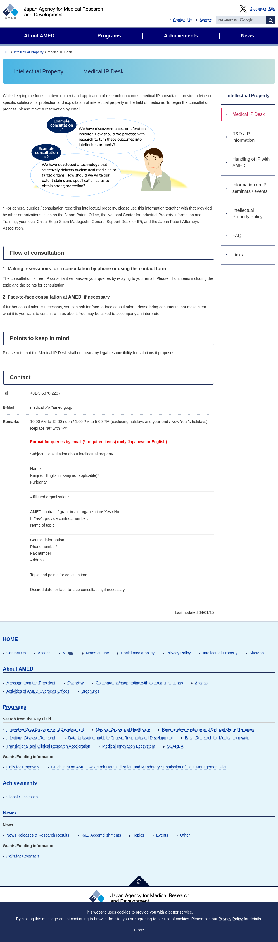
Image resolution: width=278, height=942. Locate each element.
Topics (138, 835)
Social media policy (138, 653)
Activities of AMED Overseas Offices (37, 691)
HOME (10, 639)
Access (205, 20)
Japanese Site (262, 8)
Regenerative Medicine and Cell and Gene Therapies (208, 729)
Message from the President (30, 683)
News (9, 813)
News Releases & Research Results (37, 835)
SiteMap (257, 653)
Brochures (90, 691)
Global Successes (22, 797)
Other (185, 835)
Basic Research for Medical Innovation (218, 738)
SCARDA (175, 746)
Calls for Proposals (22, 767)
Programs (14, 707)
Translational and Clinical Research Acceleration (48, 746)
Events (162, 835)
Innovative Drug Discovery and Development (45, 729)
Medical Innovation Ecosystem (128, 746)
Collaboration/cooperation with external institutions (139, 683)
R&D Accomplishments (101, 835)
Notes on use (97, 653)
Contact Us (182, 20)
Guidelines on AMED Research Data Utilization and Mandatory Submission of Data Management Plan (139, 767)
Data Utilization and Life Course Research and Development (120, 738)
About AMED (18, 669)
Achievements (20, 783)
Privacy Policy (179, 653)
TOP (6, 52)
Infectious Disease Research (31, 738)
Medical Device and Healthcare (123, 729)
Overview (75, 683)
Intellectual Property (28, 52)
